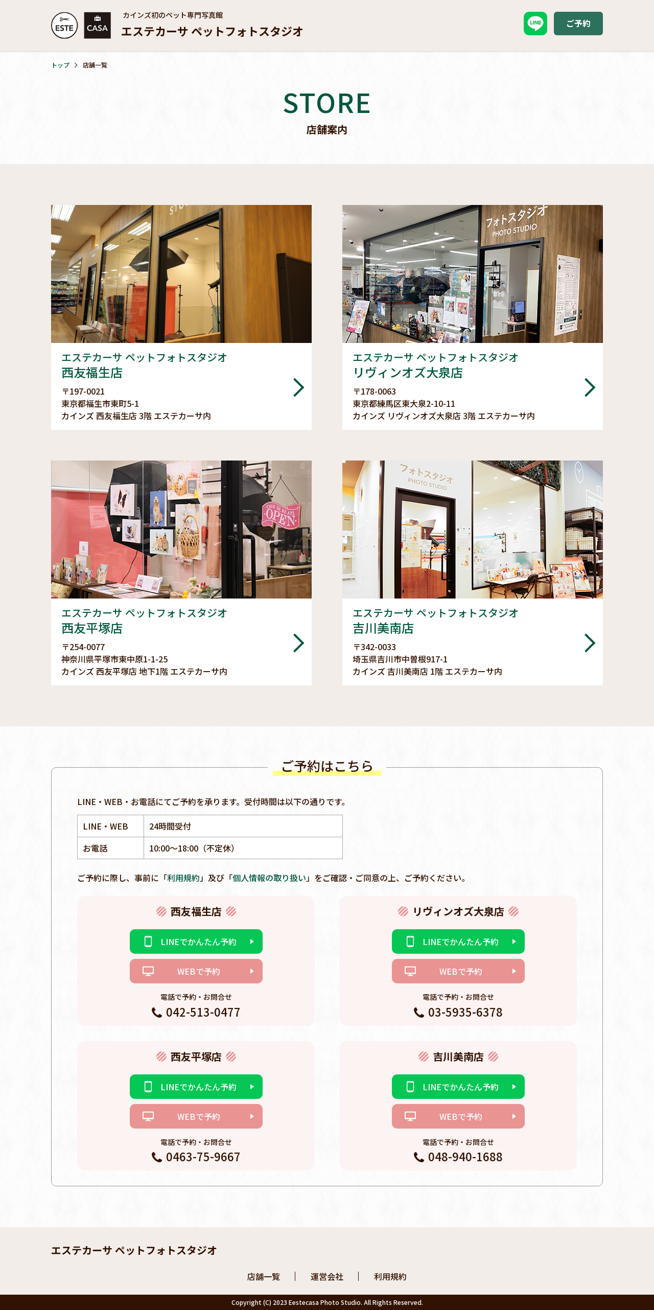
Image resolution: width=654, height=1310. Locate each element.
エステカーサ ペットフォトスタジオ (134, 1250)
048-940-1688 (465, 1156)
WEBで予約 (198, 971)
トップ (60, 64)
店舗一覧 (263, 1276)
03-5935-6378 (465, 1011)
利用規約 (183, 877)
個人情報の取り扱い (269, 877)
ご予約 (578, 23)
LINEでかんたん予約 (198, 941)
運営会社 (327, 1276)
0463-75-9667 (203, 1156)
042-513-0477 (203, 1011)
